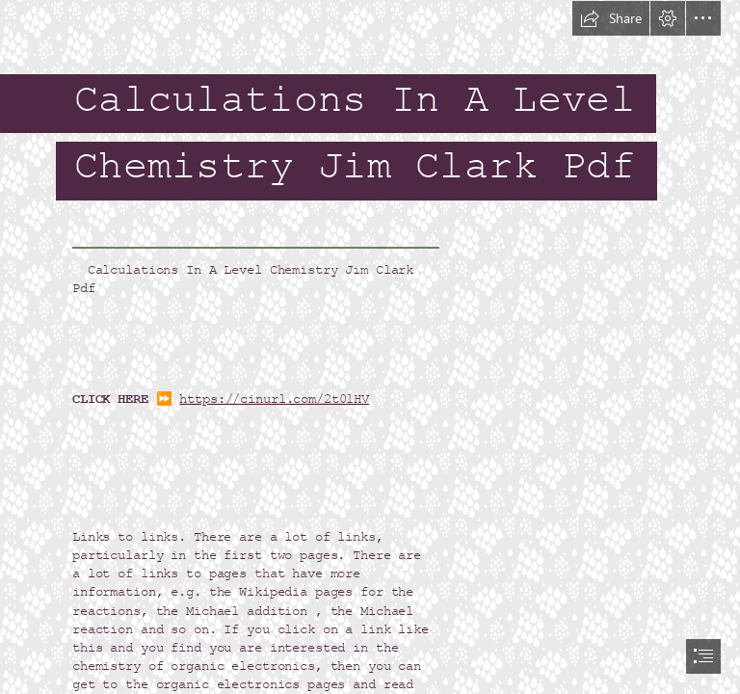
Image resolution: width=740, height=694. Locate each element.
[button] (610, 18)
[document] (370, 347)
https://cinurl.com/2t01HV (274, 398)
